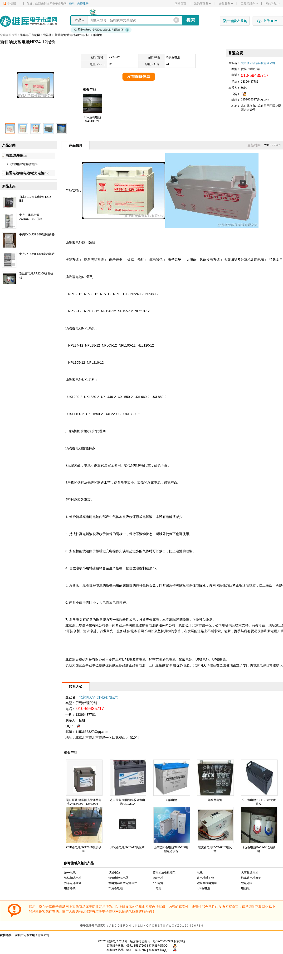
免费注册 (82, 3)
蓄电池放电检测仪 (164, 872)
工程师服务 (249, 3)
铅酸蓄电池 (215, 800)
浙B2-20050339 (163, 941)
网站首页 (180, 3)
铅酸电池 (96, 35)
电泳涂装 (70, 888)
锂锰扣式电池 (72, 877)
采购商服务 (202, 3)
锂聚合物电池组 (207, 883)
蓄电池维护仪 (205, 877)
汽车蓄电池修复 (251, 877)
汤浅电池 (114, 872)
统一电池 (70, 872)
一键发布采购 (234, 21)
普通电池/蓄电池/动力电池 (71, 35)
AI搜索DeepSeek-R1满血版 (101, 30)
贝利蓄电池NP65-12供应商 (127, 847)
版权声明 (179, 941)
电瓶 (200, 872)
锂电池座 (247, 883)
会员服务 (226, 3)
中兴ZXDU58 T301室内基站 (36, 254)
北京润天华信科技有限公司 (258, 63)
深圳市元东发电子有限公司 (32, 935)
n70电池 (158, 883)
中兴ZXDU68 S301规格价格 (37, 234)
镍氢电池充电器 (118, 877)
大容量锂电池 (249, 872)
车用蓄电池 (115, 888)
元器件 (47, 35)
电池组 (245, 888)
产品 (78, 20)
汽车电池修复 (72, 883)
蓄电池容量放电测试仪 (122, 883)
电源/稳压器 (12, 156)
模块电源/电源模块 (22, 164)
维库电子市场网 (30, 35)
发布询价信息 (138, 77)
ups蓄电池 (203, 888)
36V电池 (158, 877)
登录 (72, 3)
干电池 (157, 888)
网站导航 (272, 3)
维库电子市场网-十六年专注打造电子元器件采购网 (28, 21)
